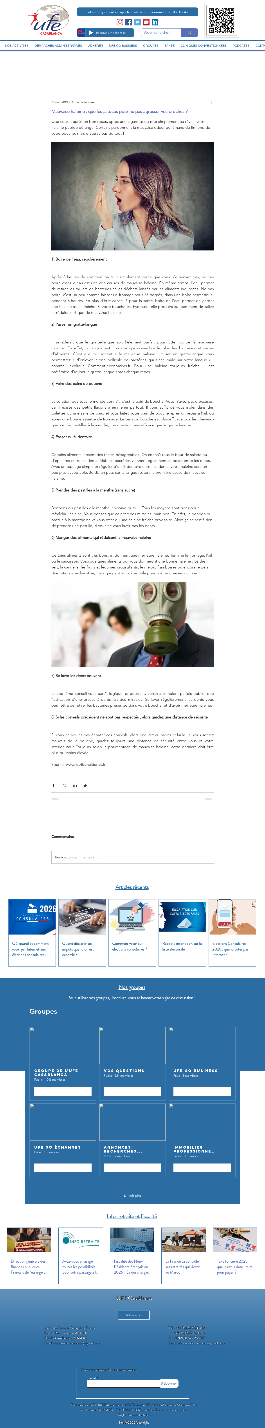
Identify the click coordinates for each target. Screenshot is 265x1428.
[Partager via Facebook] (53, 785)
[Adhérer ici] (133, 1315)
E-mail (91, 1378)
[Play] (91, 32)
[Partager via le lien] (86, 785)
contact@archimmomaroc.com (165, 1409)
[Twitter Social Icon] (137, 22)
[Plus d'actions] (211, 102)
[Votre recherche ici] (158, 33)
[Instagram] (120, 22)
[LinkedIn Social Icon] (155, 22)
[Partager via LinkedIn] (75, 785)
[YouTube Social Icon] (146, 22)
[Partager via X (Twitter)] (64, 785)
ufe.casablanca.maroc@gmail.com (77, 1343)
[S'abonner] (169, 1383)
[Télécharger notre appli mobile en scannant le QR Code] (137, 11)
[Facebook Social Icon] (128, 22)
